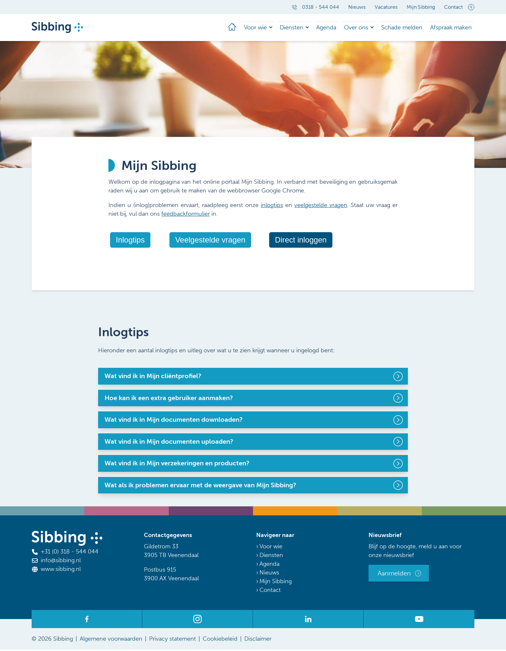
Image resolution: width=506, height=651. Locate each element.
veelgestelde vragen (320, 206)
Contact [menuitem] (453, 7)
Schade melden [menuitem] (401, 28)
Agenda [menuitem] (322, 28)
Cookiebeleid (220, 640)
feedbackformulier (185, 215)
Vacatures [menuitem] (386, 7)
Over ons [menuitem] (354, 28)
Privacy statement (172, 640)
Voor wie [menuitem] (246, 28)
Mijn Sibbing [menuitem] (421, 7)
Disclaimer (257, 640)
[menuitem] (218, 28)
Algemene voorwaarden (111, 640)
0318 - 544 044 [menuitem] (315, 7)
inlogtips (272, 206)
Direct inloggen (301, 241)
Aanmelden (394, 574)
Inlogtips (130, 241)
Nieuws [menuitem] (357, 7)
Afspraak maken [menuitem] (450, 28)
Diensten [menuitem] (285, 28)
